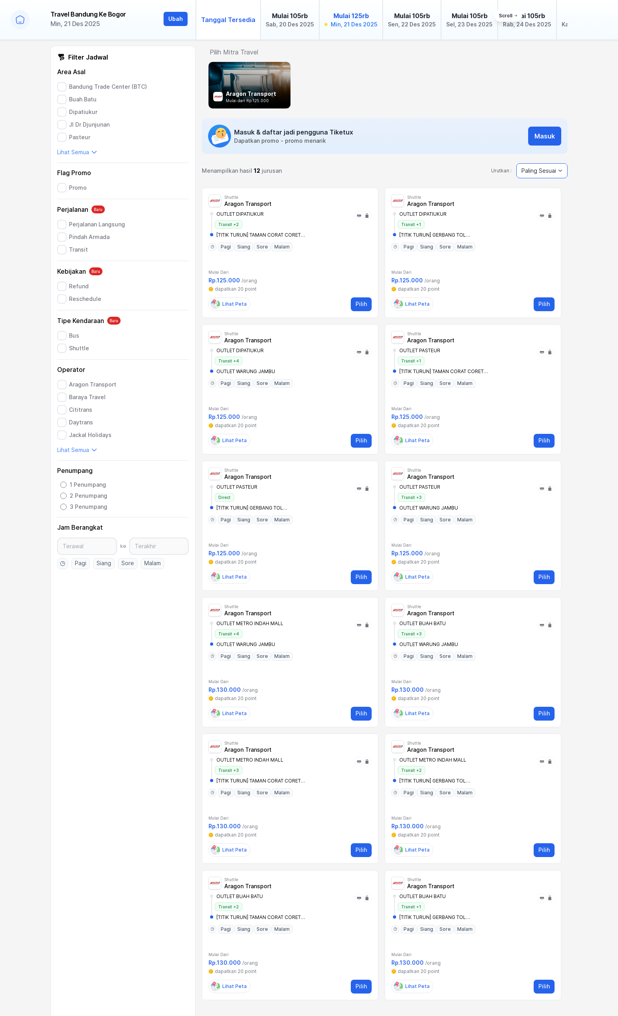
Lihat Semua (77, 152)
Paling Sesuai (541, 170)
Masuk (544, 136)
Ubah (175, 18)
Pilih (361, 304)
